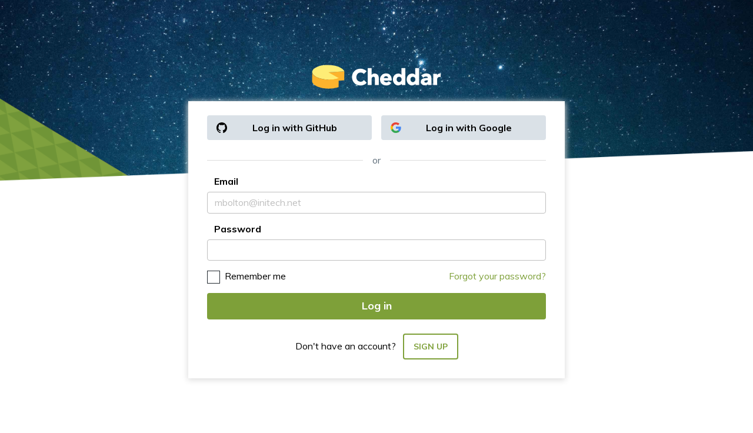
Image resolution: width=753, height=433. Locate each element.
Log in (377, 305)
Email (226, 181)
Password (237, 229)
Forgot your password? (497, 276)
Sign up (431, 346)
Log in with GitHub (276, 128)
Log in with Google (451, 128)
